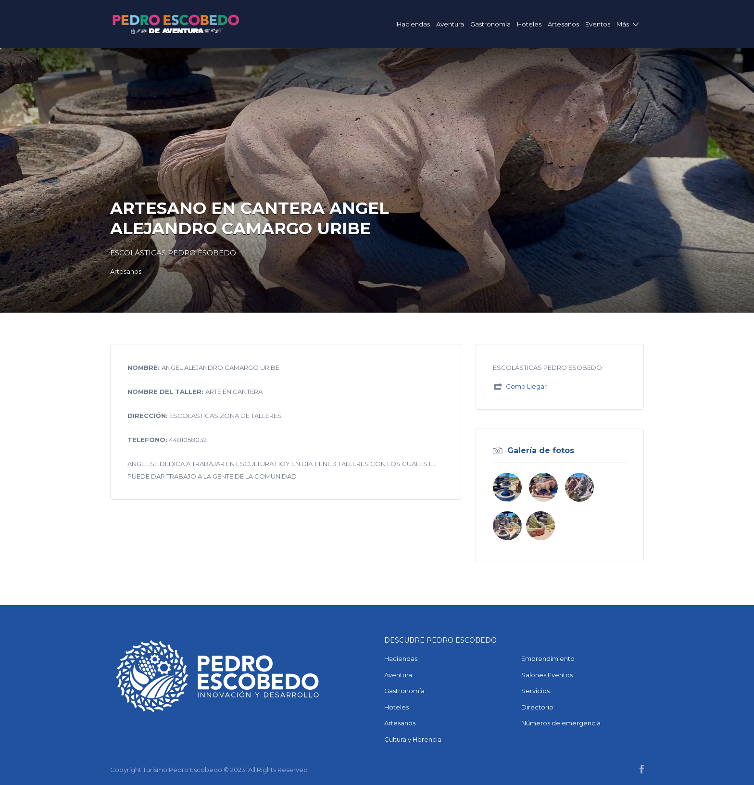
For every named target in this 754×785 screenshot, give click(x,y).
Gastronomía (490, 24)
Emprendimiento (548, 658)
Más (622, 24)
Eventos (597, 24)
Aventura (450, 24)
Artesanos (563, 24)
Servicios (535, 691)
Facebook (642, 769)
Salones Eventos (547, 675)
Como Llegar (526, 386)
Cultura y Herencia (412, 739)
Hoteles (529, 24)
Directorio (537, 707)
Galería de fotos (540, 450)
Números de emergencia (561, 723)
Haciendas (413, 24)
